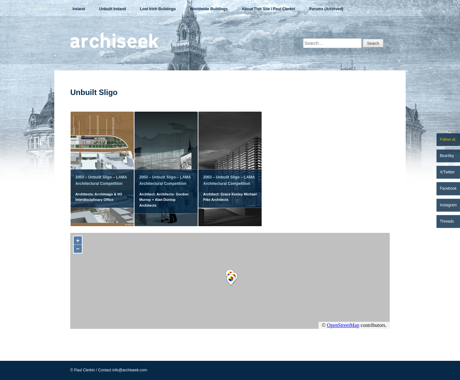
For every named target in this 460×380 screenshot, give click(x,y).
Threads (447, 221)
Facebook (448, 188)
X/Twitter (447, 172)
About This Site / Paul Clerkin (268, 9)
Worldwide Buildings (208, 9)
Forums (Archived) (326, 9)
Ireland (79, 9)
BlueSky (447, 156)
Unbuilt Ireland (112, 9)
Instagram (448, 205)
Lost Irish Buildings (158, 9)
